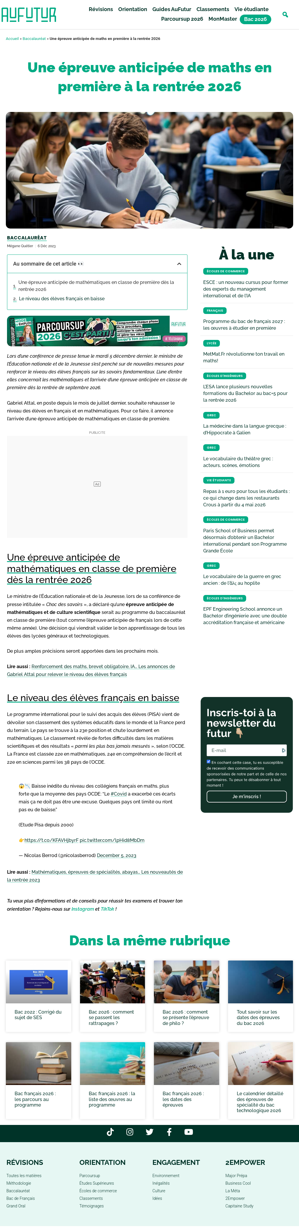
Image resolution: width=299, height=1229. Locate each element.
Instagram (83, 909)
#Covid (119, 794)
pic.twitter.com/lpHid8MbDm (112, 840)
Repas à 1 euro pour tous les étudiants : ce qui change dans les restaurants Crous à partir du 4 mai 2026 (246, 498)
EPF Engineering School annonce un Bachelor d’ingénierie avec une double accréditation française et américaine (245, 615)
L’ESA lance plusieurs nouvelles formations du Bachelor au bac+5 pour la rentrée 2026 (245, 393)
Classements (213, 9)
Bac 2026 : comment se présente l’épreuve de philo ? (186, 1017)
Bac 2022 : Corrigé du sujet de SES (38, 1014)
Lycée (211, 343)
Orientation (132, 9)
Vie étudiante (251, 9)
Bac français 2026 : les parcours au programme (35, 1099)
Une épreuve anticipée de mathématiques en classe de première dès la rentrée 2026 (96, 286)
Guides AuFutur (171, 9)
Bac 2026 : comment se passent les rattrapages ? (111, 1017)
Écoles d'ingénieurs (225, 376)
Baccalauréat (34, 38)
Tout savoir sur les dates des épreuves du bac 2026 (258, 1017)
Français (215, 310)
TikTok (107, 909)
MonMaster (222, 19)
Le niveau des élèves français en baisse (62, 298)
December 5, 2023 (116, 855)
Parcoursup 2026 (182, 19)
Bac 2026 (255, 19)
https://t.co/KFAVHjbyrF (52, 840)
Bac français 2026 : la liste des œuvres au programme (112, 1099)
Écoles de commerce (226, 271)
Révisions (101, 9)
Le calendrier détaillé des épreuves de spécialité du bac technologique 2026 (260, 1102)
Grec (211, 415)
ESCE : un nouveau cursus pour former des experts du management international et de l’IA (245, 289)
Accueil (12, 38)
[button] (285, 15)
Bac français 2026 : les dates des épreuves (183, 1099)
